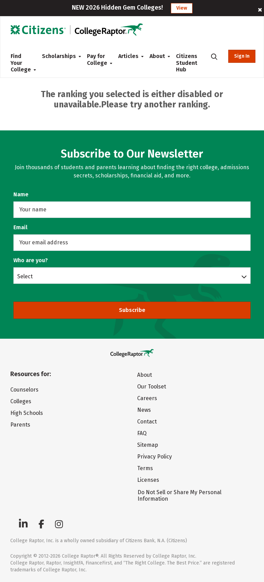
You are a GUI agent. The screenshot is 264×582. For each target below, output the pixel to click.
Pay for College (97, 59)
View (181, 8)
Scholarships (59, 56)
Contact (147, 421)
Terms (145, 468)
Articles (128, 56)
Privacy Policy (154, 456)
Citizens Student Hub (186, 63)
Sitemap (147, 445)
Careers (147, 398)
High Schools (26, 413)
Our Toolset (151, 386)
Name (21, 194)
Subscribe (132, 310)
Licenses (148, 480)
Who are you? (30, 260)
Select (25, 276)
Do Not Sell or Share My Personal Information (179, 495)
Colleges (20, 401)
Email (20, 227)
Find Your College (21, 63)
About (157, 56)
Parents (20, 424)
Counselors (24, 389)
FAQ (141, 433)
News (144, 410)
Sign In (242, 56)
